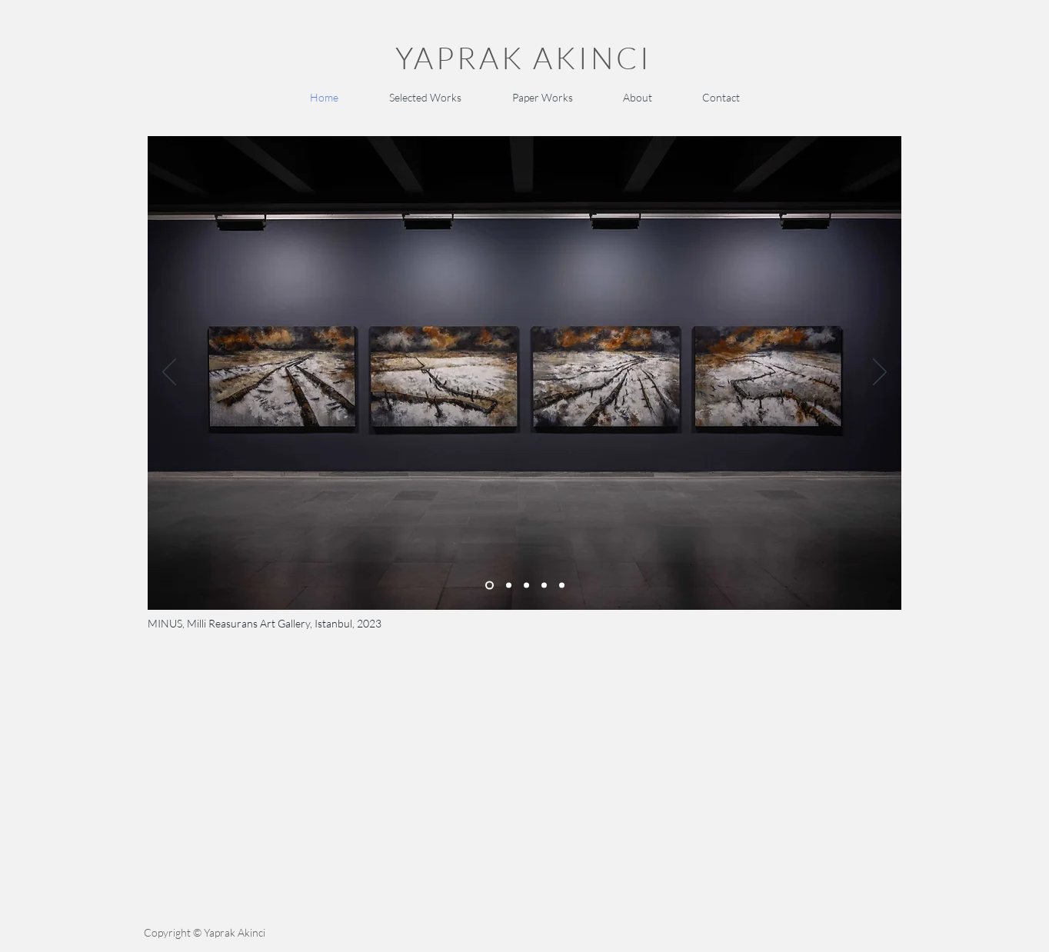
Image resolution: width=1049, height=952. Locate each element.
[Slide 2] (508, 585)
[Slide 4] (526, 585)
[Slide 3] (561, 585)
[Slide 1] (489, 585)
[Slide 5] (544, 585)
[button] (424, 97)
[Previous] (169, 373)
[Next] (880, 373)
